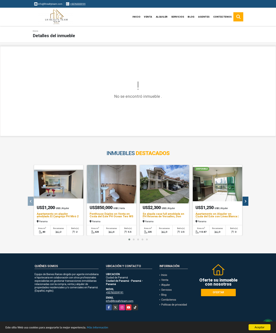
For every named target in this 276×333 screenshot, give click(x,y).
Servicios (177, 16)
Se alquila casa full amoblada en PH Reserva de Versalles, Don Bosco (163, 216)
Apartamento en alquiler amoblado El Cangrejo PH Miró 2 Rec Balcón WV (58, 216)
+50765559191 (78, 4)
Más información (97, 328)
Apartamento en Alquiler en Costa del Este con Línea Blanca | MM (217, 216)
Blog (191, 16)
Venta (148, 16)
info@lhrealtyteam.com (119, 300)
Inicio (136, 16)
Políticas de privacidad (174, 304)
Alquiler (162, 16)
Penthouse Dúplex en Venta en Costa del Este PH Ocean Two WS (111, 215)
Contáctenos (222, 16)
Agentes (204, 16)
